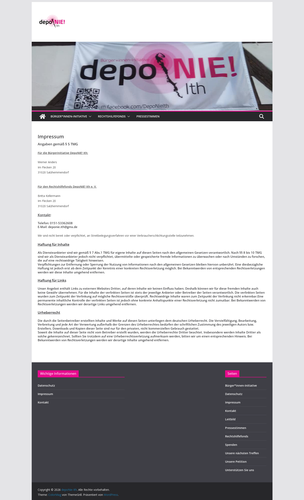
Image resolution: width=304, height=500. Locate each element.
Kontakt (43, 402)
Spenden (231, 445)
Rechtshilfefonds (112, 116)
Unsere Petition (236, 461)
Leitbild (230, 419)
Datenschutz (46, 385)
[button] (89, 116)
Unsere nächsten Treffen (242, 453)
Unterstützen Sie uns (239, 470)
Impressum (45, 394)
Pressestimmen (148, 116)
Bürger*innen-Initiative (69, 116)
